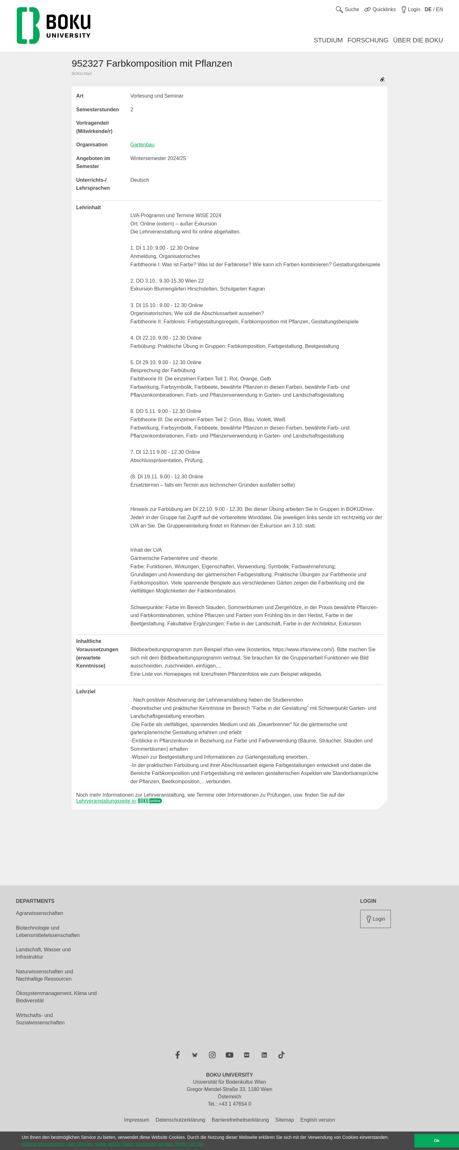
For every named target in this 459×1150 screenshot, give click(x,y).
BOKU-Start (82, 73)
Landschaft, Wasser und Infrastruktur (43, 953)
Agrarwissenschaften (39, 913)
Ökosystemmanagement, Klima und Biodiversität (56, 997)
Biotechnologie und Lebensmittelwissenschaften (48, 931)
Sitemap (284, 1120)
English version (317, 1120)
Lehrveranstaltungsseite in (119, 801)
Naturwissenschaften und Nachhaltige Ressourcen (44, 975)
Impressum (136, 1120)
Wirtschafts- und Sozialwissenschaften (40, 1019)
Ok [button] (437, 1141)
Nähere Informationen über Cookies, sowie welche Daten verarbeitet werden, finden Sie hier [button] (113, 1143)
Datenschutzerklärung (180, 1120)
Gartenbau (142, 144)
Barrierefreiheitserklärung (240, 1120)
